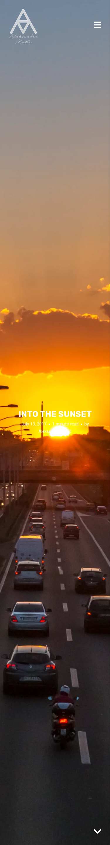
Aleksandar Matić (55, 431)
